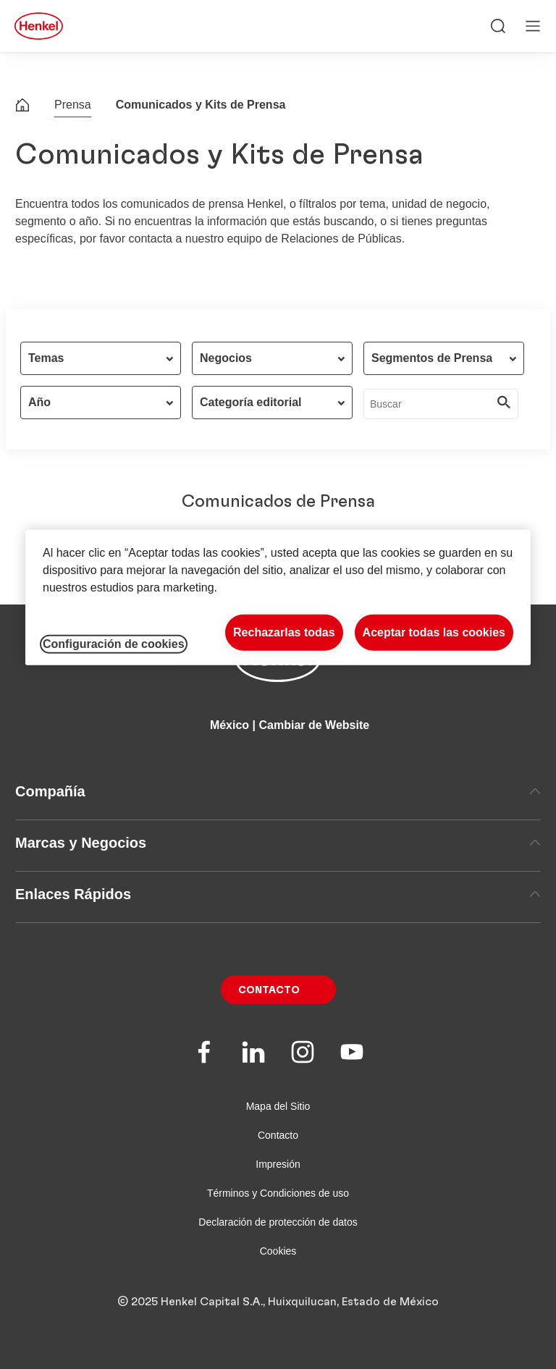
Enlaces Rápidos (278, 894)
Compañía (278, 791)
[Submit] (504, 404)
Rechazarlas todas (284, 632)
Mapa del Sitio (278, 1106)
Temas (46, 358)
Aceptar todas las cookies (434, 632)
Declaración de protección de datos (277, 1222)
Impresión (278, 1164)
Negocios (226, 358)
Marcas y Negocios (278, 843)
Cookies (278, 1251)
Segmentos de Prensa (431, 358)
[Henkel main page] (38, 26)
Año (39, 402)
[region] (278, 597)
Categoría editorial (250, 402)
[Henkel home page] (22, 107)
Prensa (72, 104)
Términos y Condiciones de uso (278, 1193)
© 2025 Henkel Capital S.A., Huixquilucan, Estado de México (278, 1301)
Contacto (269, 990)
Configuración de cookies (114, 644)
